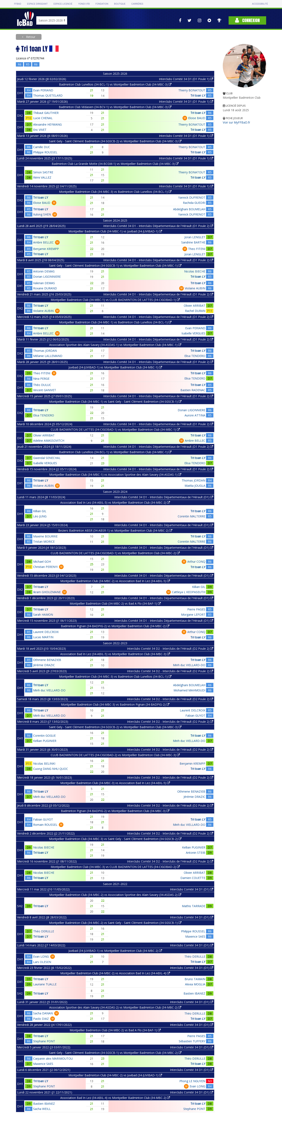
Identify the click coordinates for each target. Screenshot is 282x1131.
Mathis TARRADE (193, 906)
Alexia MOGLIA (195, 984)
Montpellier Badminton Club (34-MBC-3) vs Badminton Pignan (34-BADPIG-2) (115, 704)
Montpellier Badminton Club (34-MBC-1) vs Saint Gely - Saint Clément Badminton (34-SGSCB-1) (115, 401)
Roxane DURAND (45, 288)
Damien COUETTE (192, 878)
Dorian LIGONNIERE (47, 277)
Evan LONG (41, 956)
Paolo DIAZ (41, 1019)
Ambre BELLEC (43, 242)
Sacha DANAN (43, 1013)
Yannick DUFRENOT (191, 197)
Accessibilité (260, 4)
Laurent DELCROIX (46, 632)
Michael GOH (42, 562)
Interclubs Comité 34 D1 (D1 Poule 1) (186, 79)
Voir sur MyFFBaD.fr (236, 122)
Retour (30, 37)
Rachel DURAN (195, 311)
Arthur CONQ (196, 562)
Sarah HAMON (43, 615)
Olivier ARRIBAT (194, 306)
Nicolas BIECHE (194, 271)
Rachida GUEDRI (194, 203)
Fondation (102, 4)
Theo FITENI (196, 249)
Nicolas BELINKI (44, 763)
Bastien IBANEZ (194, 993)
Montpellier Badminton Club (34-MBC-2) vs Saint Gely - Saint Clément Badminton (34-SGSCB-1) (115, 923)
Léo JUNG (40, 516)
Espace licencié (63, 4)
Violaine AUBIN (195, 288)
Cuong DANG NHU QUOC (50, 769)
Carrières (137, 4)
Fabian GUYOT (195, 715)
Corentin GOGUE (44, 736)
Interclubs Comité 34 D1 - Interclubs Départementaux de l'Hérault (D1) (163, 497)
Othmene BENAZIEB (47, 660)
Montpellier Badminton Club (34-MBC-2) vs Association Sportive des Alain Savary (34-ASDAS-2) (115, 895)
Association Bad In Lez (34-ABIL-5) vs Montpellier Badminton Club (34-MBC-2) (115, 502)
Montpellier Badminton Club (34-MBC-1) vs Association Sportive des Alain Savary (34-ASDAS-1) (115, 475)
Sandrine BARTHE (193, 242)
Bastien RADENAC (192, 390)
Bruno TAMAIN (195, 979)
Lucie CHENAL (43, 118)
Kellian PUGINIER (44, 741)
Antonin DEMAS (44, 271)
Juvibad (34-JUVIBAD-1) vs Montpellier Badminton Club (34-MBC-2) (115, 951)
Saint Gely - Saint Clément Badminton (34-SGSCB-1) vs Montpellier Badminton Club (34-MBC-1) (115, 265)
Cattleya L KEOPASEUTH (188, 592)
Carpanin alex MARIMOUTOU (53, 1058)
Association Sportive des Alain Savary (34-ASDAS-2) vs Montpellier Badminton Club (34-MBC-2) (115, 1007)
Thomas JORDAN (45, 351)
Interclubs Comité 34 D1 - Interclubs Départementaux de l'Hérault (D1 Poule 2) (158, 226)
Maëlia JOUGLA (195, 486)
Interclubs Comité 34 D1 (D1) (191, 889)
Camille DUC (41, 147)
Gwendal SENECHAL (46, 458)
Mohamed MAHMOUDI (189, 690)
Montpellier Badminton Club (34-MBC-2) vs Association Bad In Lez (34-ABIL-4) (115, 973)
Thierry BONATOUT (191, 90)
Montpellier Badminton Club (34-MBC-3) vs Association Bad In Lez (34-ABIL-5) (115, 783)
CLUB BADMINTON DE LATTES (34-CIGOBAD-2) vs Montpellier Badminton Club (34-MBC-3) (115, 755)
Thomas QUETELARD (48, 95)
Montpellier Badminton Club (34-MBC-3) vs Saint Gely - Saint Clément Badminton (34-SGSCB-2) (115, 839)
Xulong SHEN (42, 214)
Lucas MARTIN (43, 637)
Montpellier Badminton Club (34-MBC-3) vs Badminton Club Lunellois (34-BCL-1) (115, 192)
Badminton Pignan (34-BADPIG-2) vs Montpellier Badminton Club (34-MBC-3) (115, 811)
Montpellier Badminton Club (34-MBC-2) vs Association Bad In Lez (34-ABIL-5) (115, 581)
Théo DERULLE (43, 931)
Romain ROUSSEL (45, 825)
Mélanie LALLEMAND (47, 356)
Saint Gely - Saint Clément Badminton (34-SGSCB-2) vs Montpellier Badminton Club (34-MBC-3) (115, 141)
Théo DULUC (42, 385)
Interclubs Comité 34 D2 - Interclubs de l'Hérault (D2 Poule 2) (170, 649)
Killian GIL (39, 511)
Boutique (119, 4)
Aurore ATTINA (195, 415)
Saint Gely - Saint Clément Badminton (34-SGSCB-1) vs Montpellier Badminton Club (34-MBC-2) (115, 1053)
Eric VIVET (40, 130)
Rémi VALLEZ (42, 177)
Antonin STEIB (195, 853)
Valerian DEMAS (44, 283)
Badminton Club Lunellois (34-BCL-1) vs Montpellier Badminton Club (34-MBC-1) (115, 452)
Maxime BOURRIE (45, 536)
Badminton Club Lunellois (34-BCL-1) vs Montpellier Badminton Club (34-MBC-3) (115, 84)
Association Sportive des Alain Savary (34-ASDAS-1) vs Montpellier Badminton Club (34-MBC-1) (115, 345)
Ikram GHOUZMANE (47, 592)
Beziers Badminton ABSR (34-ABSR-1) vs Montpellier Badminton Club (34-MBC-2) (115, 530)
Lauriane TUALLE (45, 984)
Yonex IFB (84, 4)
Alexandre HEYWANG (47, 124)
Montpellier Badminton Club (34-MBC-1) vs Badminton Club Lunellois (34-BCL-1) (115, 322)
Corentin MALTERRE (191, 516)
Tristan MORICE (44, 541)
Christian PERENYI (45, 567)
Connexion (247, 20)
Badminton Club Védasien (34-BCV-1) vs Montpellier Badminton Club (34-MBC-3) (115, 107)
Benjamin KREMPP (46, 249)
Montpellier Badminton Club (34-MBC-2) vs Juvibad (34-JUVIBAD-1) (115, 1075)
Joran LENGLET (194, 237)
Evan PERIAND (43, 90)
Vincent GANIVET (44, 390)
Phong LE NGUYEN (192, 1081)
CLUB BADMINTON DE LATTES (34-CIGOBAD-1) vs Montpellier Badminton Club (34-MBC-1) (115, 429)
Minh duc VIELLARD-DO (189, 665)
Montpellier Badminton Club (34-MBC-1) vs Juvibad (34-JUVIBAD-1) (115, 231)
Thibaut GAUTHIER (46, 113)
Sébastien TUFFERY (192, 1041)
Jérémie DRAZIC (44, 665)
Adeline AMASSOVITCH (48, 441)
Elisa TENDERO (194, 356)
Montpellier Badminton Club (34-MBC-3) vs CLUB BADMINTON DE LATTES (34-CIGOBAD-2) (115, 867)
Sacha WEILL (42, 1109)
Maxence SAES (195, 936)
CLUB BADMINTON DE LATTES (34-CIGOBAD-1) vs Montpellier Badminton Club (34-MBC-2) (115, 553)
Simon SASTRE (43, 172)
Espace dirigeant (37, 4)
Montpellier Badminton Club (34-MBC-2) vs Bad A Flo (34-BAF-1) (115, 603)
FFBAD (17, 4)
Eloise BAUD (196, 118)
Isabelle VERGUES (193, 333)
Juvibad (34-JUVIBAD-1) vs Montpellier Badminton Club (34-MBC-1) (115, 367)
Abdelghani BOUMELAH (189, 209)
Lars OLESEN (42, 962)
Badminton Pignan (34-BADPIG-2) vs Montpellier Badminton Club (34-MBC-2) (115, 626)
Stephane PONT (44, 1041)
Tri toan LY (197, 95)
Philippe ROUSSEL (45, 152)
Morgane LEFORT (193, 615)
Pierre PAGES (196, 609)
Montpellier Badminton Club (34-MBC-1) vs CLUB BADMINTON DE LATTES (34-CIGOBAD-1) (115, 300)
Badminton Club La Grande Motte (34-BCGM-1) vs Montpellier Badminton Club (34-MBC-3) (115, 164)
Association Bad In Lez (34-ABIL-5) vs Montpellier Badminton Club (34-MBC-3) (115, 654)
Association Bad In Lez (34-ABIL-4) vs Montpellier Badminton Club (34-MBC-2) (115, 1098)
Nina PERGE (41, 379)
